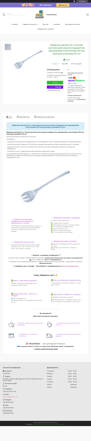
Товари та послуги (30, 24)
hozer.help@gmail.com (10, 397)
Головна (15, 24)
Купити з (55, 87)
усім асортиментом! (69, 266)
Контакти (56, 24)
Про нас (45, 24)
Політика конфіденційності (57, 424)
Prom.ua (55, 422)
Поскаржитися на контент (40, 424)
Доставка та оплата (72, 24)
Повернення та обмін (45, 29)
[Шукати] (4, 14)
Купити (55, 82)
